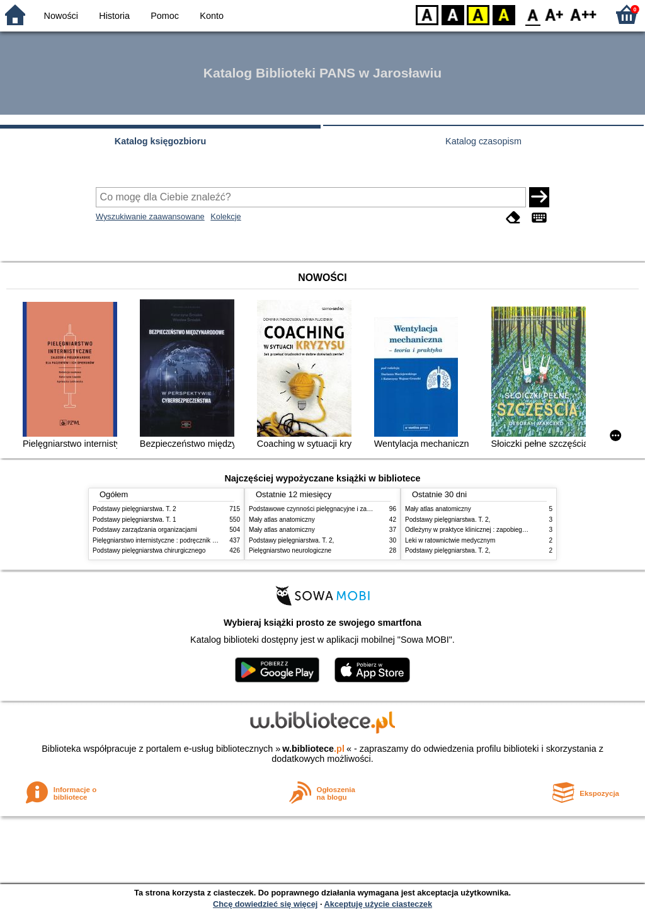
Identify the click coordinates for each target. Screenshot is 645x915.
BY (503, 14)
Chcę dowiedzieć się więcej (265, 904)
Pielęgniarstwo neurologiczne (290, 550)
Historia (114, 16)
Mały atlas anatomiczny (282, 519)
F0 (533, 14)
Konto (212, 16)
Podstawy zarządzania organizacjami (145, 529)
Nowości (61, 16)
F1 (555, 14)
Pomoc (165, 16)
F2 (584, 14)
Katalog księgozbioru (161, 141)
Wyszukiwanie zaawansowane (150, 216)
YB (477, 14)
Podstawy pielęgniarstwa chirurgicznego (149, 550)
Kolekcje (225, 216)
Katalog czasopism (483, 141)
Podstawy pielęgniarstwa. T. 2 (134, 508)
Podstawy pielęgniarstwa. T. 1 (134, 519)
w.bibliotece (313, 749)
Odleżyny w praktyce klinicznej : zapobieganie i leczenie (483, 529)
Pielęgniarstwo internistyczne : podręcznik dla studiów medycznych (187, 540)
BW (453, 14)
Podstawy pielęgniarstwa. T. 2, (291, 540)
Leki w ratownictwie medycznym (450, 540)
